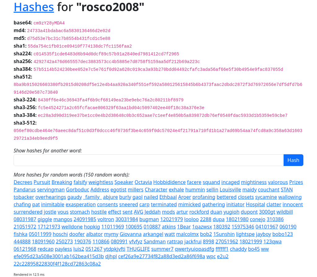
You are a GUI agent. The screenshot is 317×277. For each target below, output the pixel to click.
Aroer (184, 197)
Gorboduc (77, 189)
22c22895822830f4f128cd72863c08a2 (57, 263)
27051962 (226, 241)
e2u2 (222, 256)
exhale (176, 189)
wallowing (290, 197)
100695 (133, 226)
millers (136, 189)
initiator (235, 204)
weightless (101, 182)
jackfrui (193, 241)
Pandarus (25, 189)
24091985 (85, 219)
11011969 (112, 226)
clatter (274, 204)
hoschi (60, 234)
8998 (208, 241)
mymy (111, 234)
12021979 (171, 219)
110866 (101, 241)
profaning (204, 197)
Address (99, 189)
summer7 (162, 248)
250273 (64, 241)
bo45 (254, 248)
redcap (45, 248)
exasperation (81, 204)
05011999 (40, 234)
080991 (119, 241)
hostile (98, 211)
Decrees (23, 182)
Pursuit (42, 182)
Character (156, 189)
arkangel (153, 234)
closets (246, 197)
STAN (287, 189)
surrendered (28, 211)
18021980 (237, 219)
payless (63, 248)
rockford (199, 211)
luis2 (78, 248)
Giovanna (130, 234)
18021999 (250, 241)
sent (127, 211)
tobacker (24, 197)
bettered (227, 197)
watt (170, 234)
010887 (152, 226)
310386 (275, 219)
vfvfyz (135, 241)
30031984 (126, 219)
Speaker (124, 182)
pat (36, 204)
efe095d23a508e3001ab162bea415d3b (59, 256)
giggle (44, 219)
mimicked (189, 204)
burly (125, 197)
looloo (191, 219)
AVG (138, 211)
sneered (128, 204)
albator (94, 234)
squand (211, 182)
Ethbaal (168, 197)
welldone (72, 226)
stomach (80, 211)
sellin (212, 189)
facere (194, 182)
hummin (195, 189)
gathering (213, 204)
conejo (257, 219)
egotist (119, 189)
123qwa (272, 241)
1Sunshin (224, 234)
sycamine (266, 197)
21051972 (25, 226)
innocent (293, 204)
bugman (149, 219)
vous (63, 211)
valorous (278, 182)
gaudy (74, 197)
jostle (50, 211)
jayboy (263, 234)
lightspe (245, 234)
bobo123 (282, 234)
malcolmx (187, 234)
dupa (219, 219)
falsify (80, 182)
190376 (82, 241)
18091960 (43, 241)
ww (265, 248)
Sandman (155, 241)
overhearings (50, 197)
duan (216, 211)
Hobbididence (169, 182)
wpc (211, 256)
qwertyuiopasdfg (194, 248)
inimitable (52, 204)
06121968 (25, 248)
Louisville (230, 189)
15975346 (243, 226)
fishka (21, 234)
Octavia (143, 182)
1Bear (184, 226)
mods (168, 211)
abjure (110, 197)
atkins (169, 226)
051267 (93, 248)
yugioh (232, 211)
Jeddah (153, 211)
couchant (268, 189)
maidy (249, 189)
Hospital (255, 204)
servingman (51, 189)
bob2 (206, 234)
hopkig (92, 226)
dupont (249, 211)
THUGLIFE (138, 248)
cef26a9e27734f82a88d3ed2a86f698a (161, 256)
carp (144, 204)
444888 (22, 241)
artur (182, 211)
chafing (22, 204)
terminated (164, 204)
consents (107, 204)
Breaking (61, 182)
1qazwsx (202, 226)
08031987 (25, 219)
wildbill (284, 211)
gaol (137, 197)
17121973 (48, 226)
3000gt (267, 211)
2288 (205, 219)
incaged (230, 182)
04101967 (266, 226)
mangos (62, 219)
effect (114, 211)
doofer (77, 234)
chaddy (238, 248)
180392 (221, 226)
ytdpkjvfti (114, 248)
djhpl (111, 256)
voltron (106, 219)
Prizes (296, 182)
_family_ (92, 197)
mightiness (254, 182)
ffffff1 (221, 248)
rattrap (175, 241)
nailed (151, 197)
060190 (288, 226)
